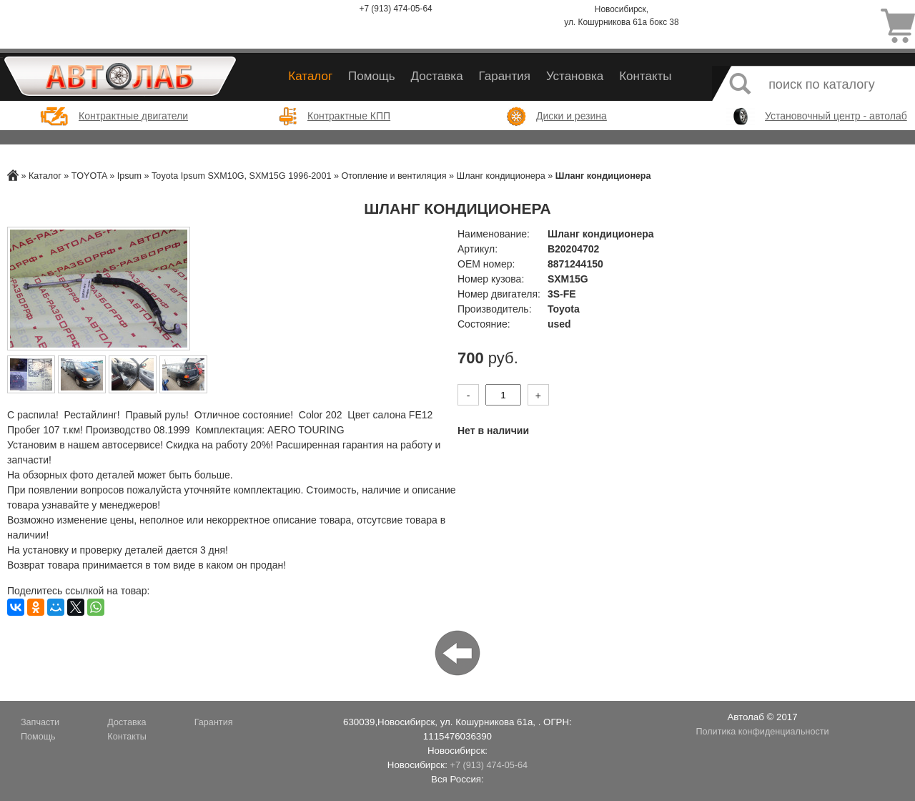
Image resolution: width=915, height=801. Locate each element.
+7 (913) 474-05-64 (396, 9)
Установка (574, 76)
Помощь (371, 76)
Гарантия (504, 76)
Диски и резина (571, 116)
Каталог (310, 76)
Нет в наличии (493, 430)
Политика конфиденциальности (762, 732)
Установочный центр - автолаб (836, 116)
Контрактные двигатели (133, 116)
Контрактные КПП (348, 116)
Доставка (437, 76)
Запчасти (40, 722)
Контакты (645, 76)
